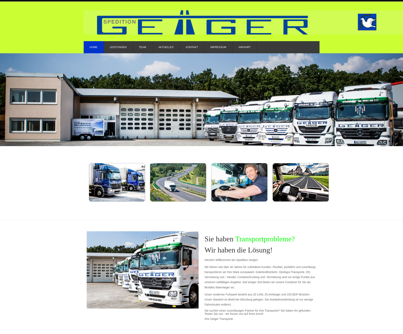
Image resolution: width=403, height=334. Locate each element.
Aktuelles (166, 47)
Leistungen (118, 47)
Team (142, 47)
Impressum (218, 47)
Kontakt (192, 47)
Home (94, 47)
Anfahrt (244, 47)
